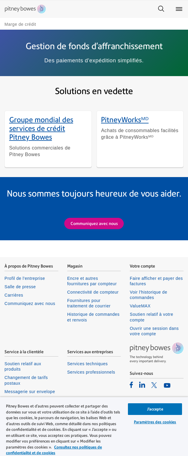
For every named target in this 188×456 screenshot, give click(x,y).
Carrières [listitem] (13, 296)
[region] (94, 426)
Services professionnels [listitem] (91, 373)
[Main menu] (179, 9)
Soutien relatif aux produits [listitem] (22, 367)
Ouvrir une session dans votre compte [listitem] (154, 332)
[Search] (161, 9)
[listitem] (131, 385)
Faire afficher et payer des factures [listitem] (156, 282)
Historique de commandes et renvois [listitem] (93, 318)
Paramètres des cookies (155, 422)
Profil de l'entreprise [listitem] (24, 279)
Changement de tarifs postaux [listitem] (26, 381)
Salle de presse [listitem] (20, 287)
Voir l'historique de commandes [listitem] (148, 296)
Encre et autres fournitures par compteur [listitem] (92, 282)
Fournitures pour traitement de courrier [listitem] (89, 304)
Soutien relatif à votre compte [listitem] (151, 318)
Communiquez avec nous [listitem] (29, 304)
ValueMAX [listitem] (140, 306)
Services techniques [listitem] (87, 364)
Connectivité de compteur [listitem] (93, 293)
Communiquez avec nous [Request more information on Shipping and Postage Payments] (94, 224)
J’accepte (155, 409)
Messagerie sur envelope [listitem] (29, 392)
